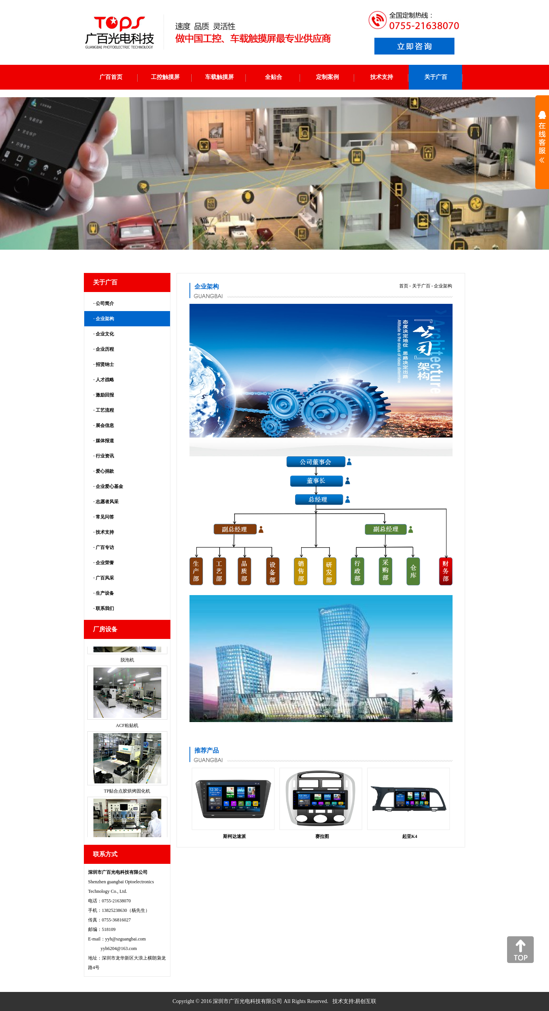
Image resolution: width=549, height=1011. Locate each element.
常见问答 (105, 517)
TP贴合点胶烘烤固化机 (127, 811)
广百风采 (105, 578)
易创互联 (365, 1001)
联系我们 (105, 608)
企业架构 (105, 318)
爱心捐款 (105, 471)
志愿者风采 (107, 501)
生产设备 (105, 593)
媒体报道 (105, 440)
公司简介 (105, 303)
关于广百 (421, 286)
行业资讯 (105, 456)
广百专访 (105, 547)
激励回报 (105, 395)
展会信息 (105, 425)
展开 (542, 142)
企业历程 (105, 349)
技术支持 (105, 532)
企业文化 (105, 334)
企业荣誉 (105, 562)
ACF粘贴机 (127, 745)
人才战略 (105, 379)
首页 (403, 286)
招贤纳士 (105, 364)
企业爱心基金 (109, 486)
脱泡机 (127, 680)
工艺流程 (105, 410)
